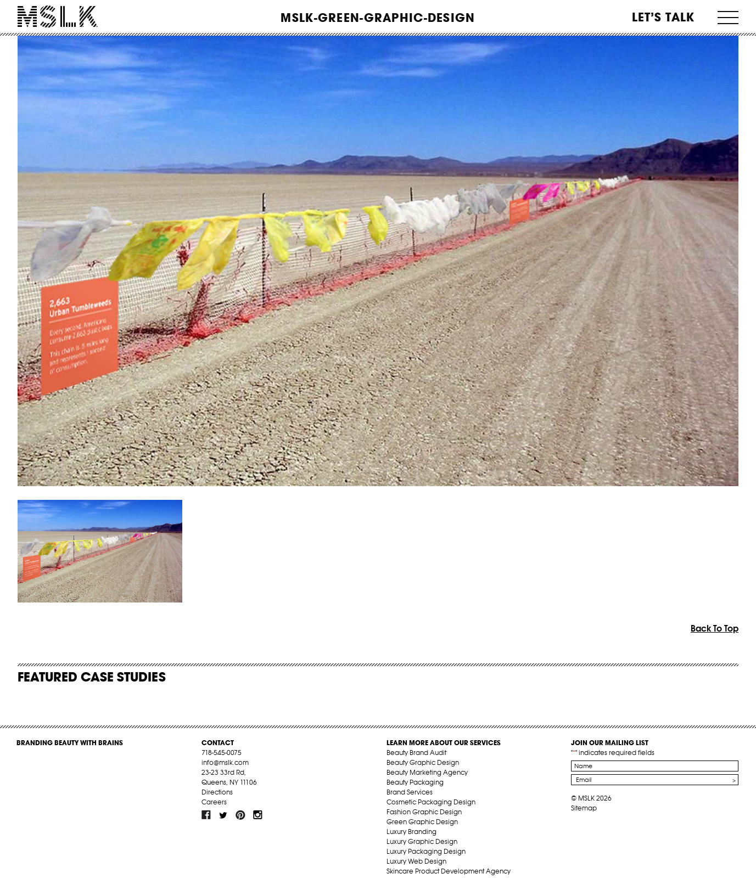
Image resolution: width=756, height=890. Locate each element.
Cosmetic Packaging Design (431, 802)
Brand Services (410, 792)
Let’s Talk (663, 17)
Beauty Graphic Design (423, 762)
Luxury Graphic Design (422, 841)
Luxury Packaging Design (426, 851)
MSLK (58, 16)
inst (257, 815)
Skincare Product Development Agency (449, 871)
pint (240, 815)
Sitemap (584, 808)
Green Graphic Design (422, 822)
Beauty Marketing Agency (427, 772)
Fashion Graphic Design (424, 812)
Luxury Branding (411, 831)
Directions (217, 792)
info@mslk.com (225, 762)
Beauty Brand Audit (416, 752)
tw (223, 815)
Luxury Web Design (416, 861)
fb (206, 815)
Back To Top (714, 628)
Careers (214, 802)
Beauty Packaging (415, 782)
